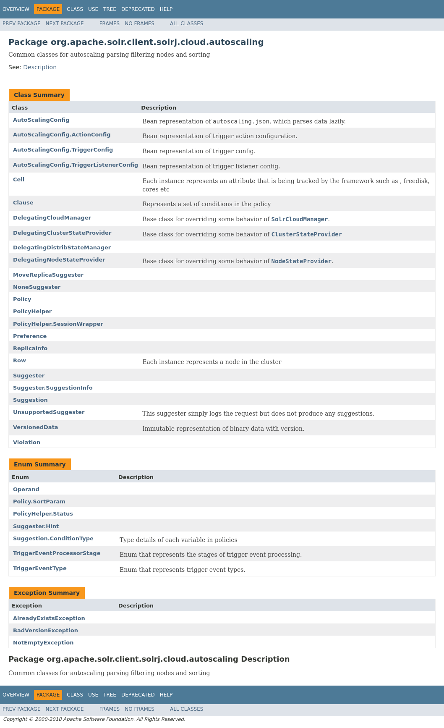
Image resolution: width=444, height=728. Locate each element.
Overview (16, 9)
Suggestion (30, 400)
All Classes (186, 23)
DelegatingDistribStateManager (62, 247)
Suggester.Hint (36, 526)
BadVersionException (45, 630)
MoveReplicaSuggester (48, 275)
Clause (23, 202)
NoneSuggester (36, 287)
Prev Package (22, 23)
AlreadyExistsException (49, 618)
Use (93, 9)
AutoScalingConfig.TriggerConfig (63, 150)
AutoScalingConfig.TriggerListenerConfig (75, 165)
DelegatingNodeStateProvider (59, 260)
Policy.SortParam (39, 501)
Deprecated (138, 9)
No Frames (139, 23)
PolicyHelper (32, 311)
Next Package (65, 23)
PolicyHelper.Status (43, 514)
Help (166, 9)
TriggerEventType (40, 568)
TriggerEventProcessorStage (56, 553)
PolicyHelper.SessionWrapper (58, 324)
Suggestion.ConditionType (53, 538)
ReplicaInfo (30, 348)
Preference (30, 336)
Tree (109, 9)
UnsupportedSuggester (48, 412)
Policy (22, 299)
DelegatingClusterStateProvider (62, 233)
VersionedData (35, 427)
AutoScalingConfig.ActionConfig (62, 134)
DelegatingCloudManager (52, 218)
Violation (26, 442)
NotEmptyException (43, 642)
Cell (18, 179)
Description (40, 67)
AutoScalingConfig (41, 120)
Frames (109, 23)
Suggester (28, 375)
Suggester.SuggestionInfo (53, 388)
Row (19, 360)
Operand (26, 489)
